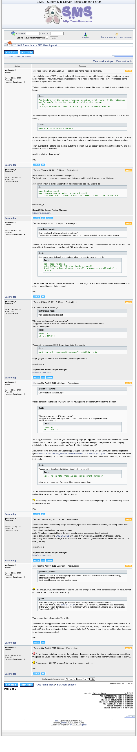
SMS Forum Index (26, 45)
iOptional (83, 725)
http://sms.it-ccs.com (41, 213)
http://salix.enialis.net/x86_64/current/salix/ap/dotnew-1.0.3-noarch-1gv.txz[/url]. (71, 453)
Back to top (10, 165)
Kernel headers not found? (19, 56)
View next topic (124, 61)
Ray (70, 725)
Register (85, 37)
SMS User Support (47, 45)
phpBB (63, 723)
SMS (57, 721)
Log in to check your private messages (116, 37)
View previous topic (103, 61)
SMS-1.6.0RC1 (62, 536)
